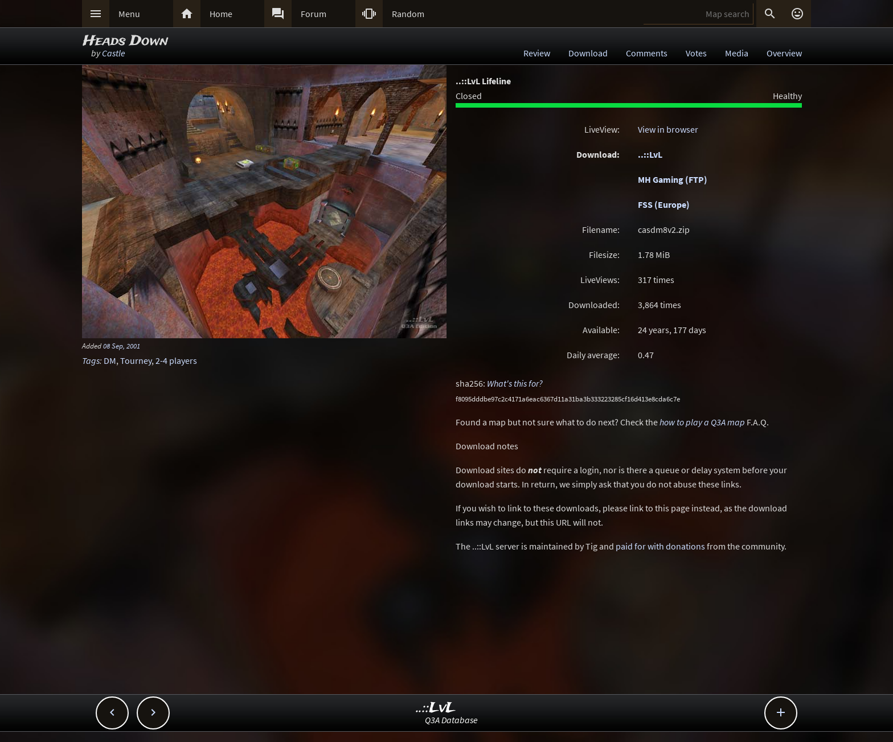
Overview (784, 53)
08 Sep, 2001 (121, 345)
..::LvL (650, 154)
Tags (91, 360)
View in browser (668, 129)
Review (536, 53)
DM (110, 360)
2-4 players (176, 360)
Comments (646, 53)
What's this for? (515, 383)
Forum (313, 13)
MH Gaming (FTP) (672, 179)
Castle (113, 53)
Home (221, 13)
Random (408, 13)
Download (588, 53)
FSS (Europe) (664, 204)
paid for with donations (660, 546)
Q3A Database (451, 719)
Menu (129, 13)
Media (736, 53)
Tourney (135, 360)
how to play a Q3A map (702, 422)
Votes (696, 53)
